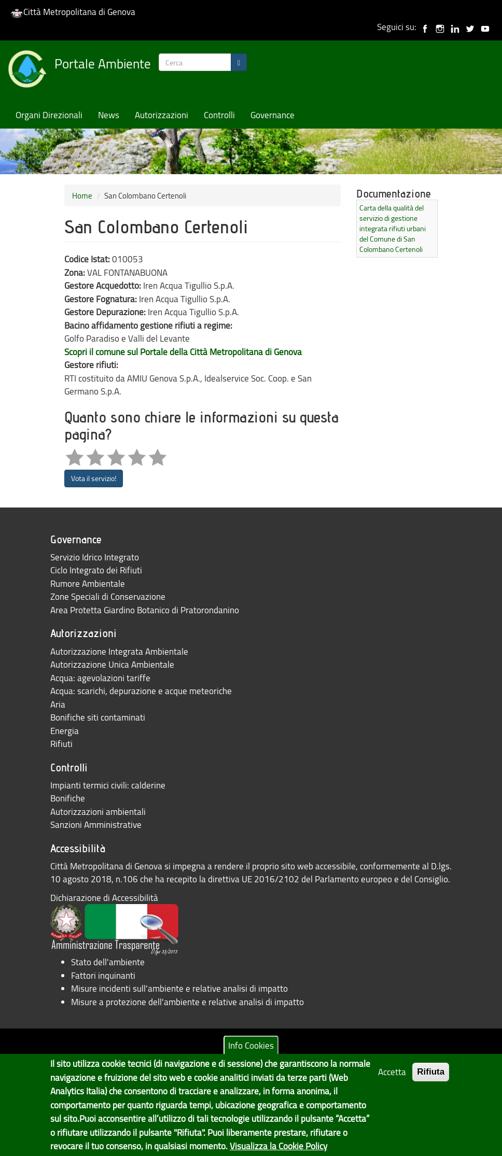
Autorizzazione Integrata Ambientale (119, 651)
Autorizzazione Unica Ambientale (112, 664)
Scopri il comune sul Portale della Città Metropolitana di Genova (183, 352)
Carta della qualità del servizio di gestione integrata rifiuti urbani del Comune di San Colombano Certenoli (392, 228)
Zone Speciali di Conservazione (107, 596)
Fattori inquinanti (103, 975)
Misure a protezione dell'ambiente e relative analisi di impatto (187, 1002)
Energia (64, 731)
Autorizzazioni (161, 115)
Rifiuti (61, 744)
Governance (272, 115)
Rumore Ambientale (87, 583)
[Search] (239, 62)
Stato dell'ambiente (108, 962)
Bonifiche (67, 798)
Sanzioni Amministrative (96, 824)
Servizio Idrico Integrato (94, 557)
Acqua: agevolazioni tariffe (100, 678)
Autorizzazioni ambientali (98, 811)
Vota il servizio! (93, 478)
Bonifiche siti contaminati (97, 717)
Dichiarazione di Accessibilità (104, 898)
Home (82, 195)
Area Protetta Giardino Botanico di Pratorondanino (144, 610)
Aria (57, 704)
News (108, 115)
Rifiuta (430, 1075)
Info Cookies (251, 1048)
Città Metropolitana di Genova (72, 12)
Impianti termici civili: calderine (107, 785)
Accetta (392, 1075)
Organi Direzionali (49, 115)
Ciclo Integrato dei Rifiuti (96, 570)
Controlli (219, 115)
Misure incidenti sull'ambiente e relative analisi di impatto (179, 988)
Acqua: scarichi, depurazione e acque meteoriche (141, 691)
